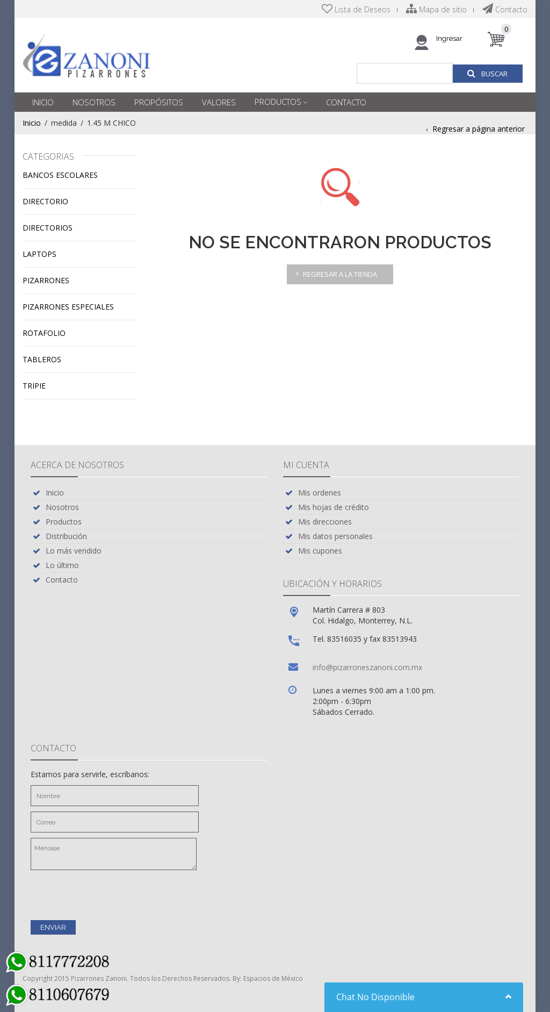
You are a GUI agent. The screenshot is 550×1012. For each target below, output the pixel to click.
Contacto (504, 9)
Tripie (34, 386)
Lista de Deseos (356, 9)
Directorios (48, 228)
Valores (219, 102)
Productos (278, 101)
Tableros (42, 359)
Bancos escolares (60, 175)
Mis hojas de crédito (333, 507)
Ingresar (449, 38)
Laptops (39, 254)
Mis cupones (320, 551)
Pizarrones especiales (68, 307)
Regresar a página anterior (478, 129)
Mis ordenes (319, 492)
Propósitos (158, 102)
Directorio (45, 201)
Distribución (66, 536)
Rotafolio (44, 333)
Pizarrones (46, 280)
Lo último (62, 565)
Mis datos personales (335, 536)
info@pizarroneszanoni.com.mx (367, 667)
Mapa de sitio (436, 9)
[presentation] (112, 894)
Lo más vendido (74, 551)
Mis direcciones (325, 521)
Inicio (43, 102)
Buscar (487, 73)
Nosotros (94, 102)
